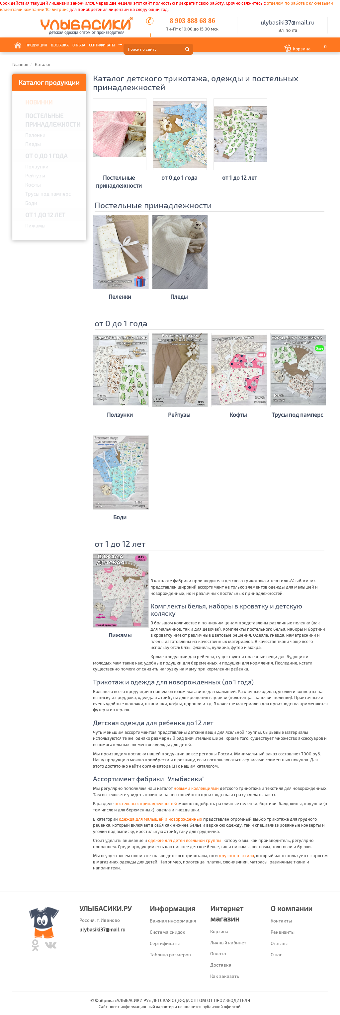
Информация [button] (131, 44)
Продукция (36, 44)
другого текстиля (236, 855)
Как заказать (224, 976)
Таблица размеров (170, 954)
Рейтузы (35, 175)
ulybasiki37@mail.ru (287, 22)
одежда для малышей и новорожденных (160, 819)
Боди (31, 203)
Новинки (38, 102)
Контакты (156, 44)
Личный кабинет (228, 942)
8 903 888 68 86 (192, 21)
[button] (306, 49)
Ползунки (36, 166)
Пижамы (35, 225)
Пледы (33, 144)
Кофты (33, 185)
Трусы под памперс (48, 194)
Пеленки (35, 135)
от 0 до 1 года (46, 155)
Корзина (219, 931)
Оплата (78, 44)
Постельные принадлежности (52, 120)
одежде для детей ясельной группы (184, 840)
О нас (276, 954)
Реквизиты (283, 932)
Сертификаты (102, 44)
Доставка (60, 44)
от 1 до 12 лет (45, 215)
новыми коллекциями (196, 788)
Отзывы (279, 943)
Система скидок (167, 932)
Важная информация (173, 920)
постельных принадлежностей (146, 803)
